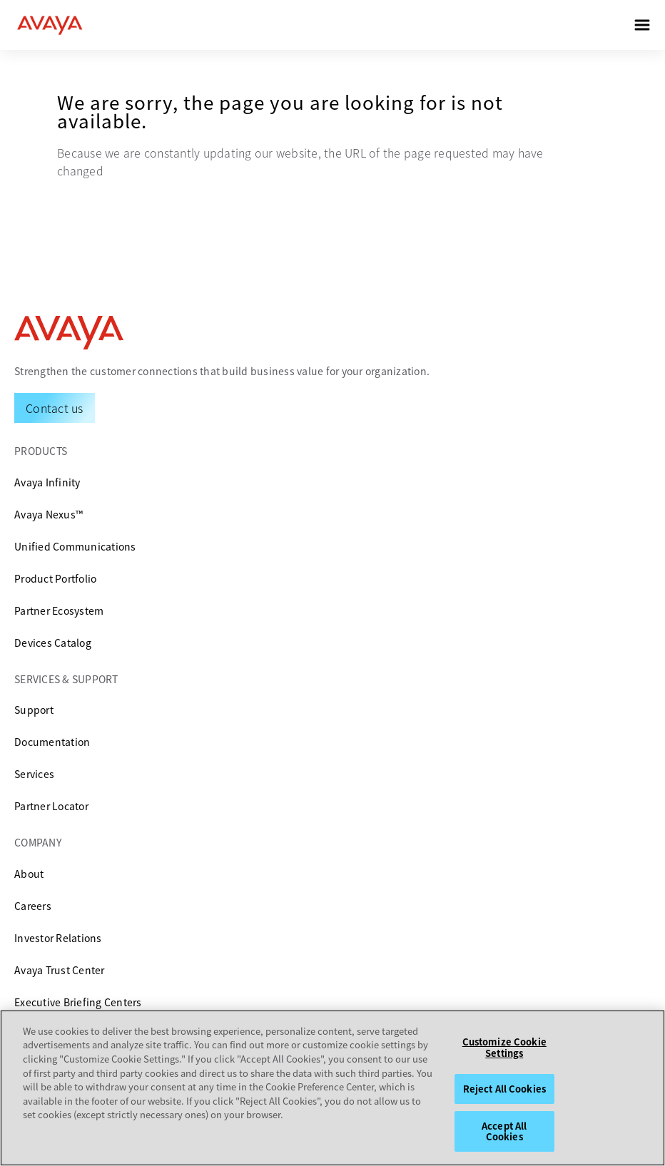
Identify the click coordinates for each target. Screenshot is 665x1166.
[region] (332, 1088)
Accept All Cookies (504, 1131)
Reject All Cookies (504, 1088)
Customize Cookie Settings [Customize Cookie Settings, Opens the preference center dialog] (504, 1047)
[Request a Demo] (54, 408)
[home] (50, 25)
